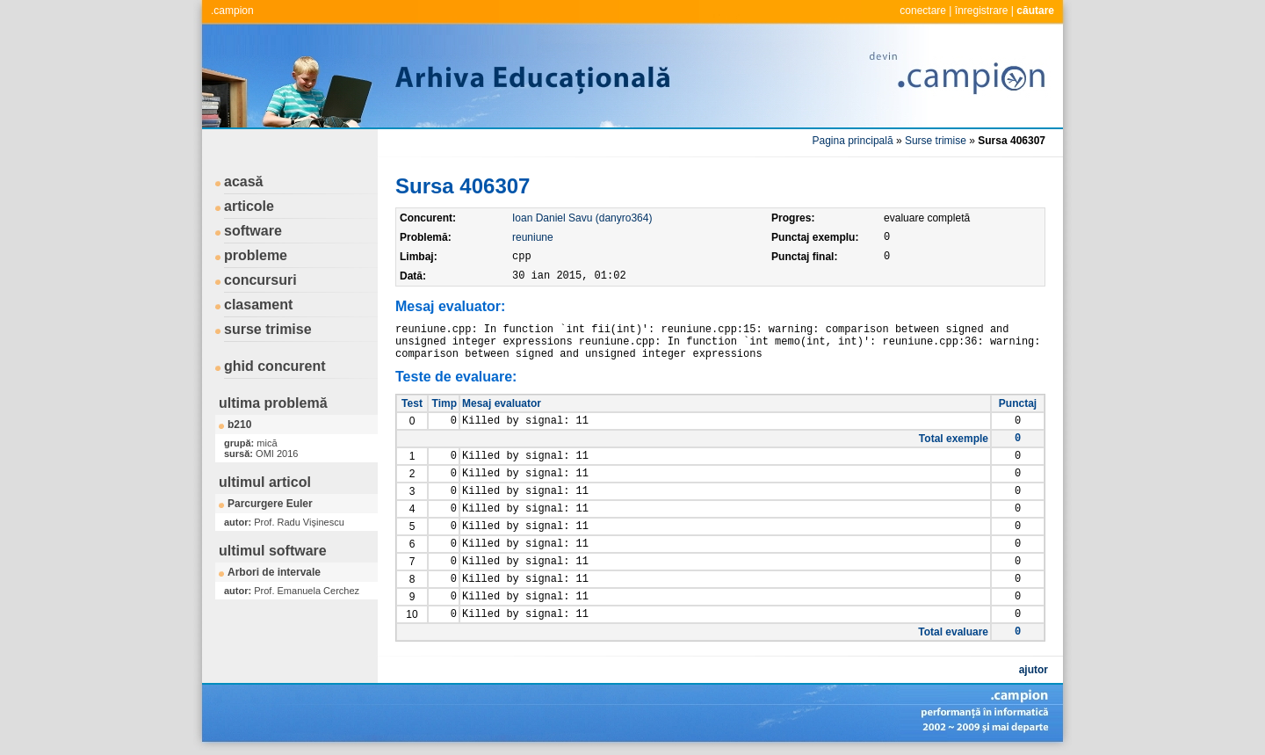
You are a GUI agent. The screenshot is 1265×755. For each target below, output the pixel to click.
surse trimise (268, 329)
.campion (232, 10)
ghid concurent (275, 366)
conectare (923, 10)
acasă (244, 181)
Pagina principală (853, 140)
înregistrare (981, 10)
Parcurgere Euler (270, 503)
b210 (239, 424)
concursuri (260, 279)
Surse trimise (935, 140)
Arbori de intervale (274, 572)
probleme (255, 255)
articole (249, 206)
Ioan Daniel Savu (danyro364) (582, 218)
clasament (258, 304)
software (253, 230)
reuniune (532, 237)
